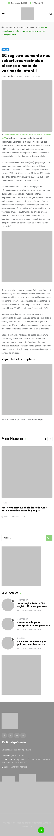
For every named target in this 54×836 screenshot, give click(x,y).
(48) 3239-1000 (18, 755)
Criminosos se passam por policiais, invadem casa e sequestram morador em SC (32, 645)
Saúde (4, 503)
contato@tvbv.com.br (17, 767)
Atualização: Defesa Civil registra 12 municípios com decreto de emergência (32, 606)
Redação (9, 76)
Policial (21, 638)
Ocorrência (22, 600)
